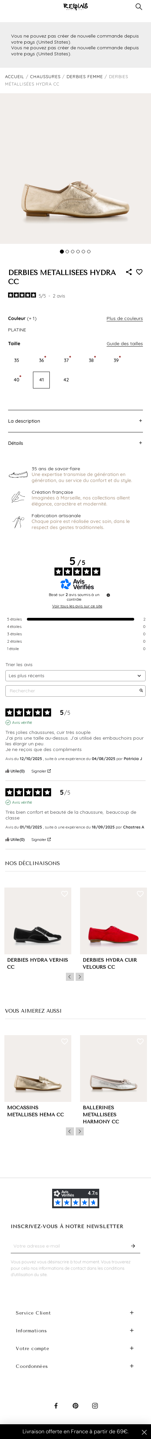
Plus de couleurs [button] (125, 318)
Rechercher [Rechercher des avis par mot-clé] (72, 690)
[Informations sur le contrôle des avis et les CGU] (108, 595)
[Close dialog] (144, 1432)
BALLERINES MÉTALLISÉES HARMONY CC (101, 1115)
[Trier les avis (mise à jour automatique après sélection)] (75, 675)
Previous (70, 977)
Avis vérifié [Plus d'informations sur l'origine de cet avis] (22, 722)
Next (80, 977)
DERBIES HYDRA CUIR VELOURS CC (110, 963)
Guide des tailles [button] (125, 343)
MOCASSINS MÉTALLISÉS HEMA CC (35, 1111)
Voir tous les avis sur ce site (77, 606)
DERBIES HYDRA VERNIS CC (37, 963)
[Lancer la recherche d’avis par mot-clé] (141, 691)
